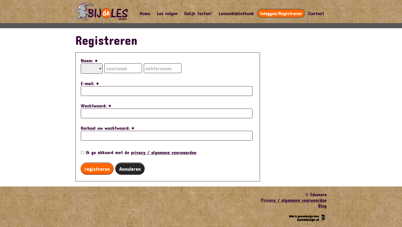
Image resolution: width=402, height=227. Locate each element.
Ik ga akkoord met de (138, 152)
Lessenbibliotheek (236, 13)
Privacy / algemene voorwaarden (294, 200)
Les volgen (167, 13)
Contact (316, 13)
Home (145, 13)
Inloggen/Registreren (281, 13)
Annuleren (130, 169)
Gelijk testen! (198, 13)
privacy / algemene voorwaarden (163, 152)
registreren (97, 169)
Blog (322, 206)
